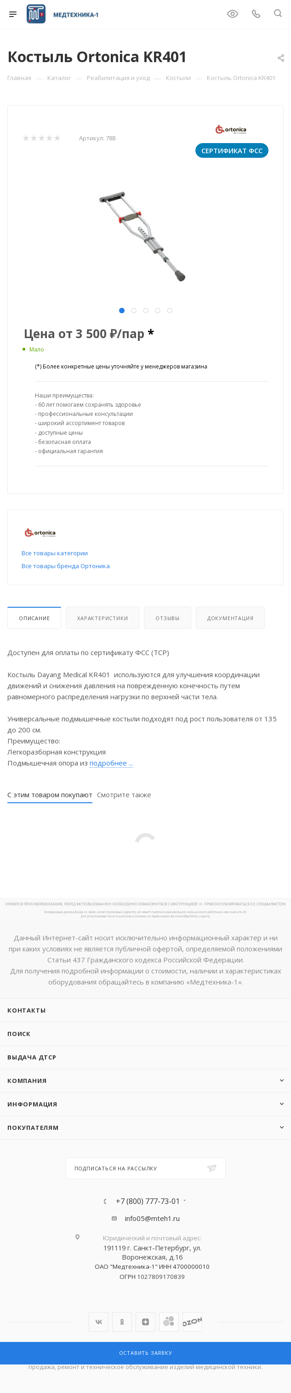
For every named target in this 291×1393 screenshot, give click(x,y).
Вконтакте (98, 1322)
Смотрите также (124, 794)
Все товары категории (55, 553)
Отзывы (167, 618)
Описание (34, 618)
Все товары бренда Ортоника (66, 566)
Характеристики (102, 618)
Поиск (19, 1034)
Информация (32, 1104)
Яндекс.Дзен (145, 1322)
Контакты (26, 1010)
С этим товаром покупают (49, 794)
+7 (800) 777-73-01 (148, 1201)
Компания (26, 1080)
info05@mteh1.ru (152, 1218)
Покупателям (33, 1127)
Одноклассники (122, 1322)
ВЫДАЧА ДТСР (32, 1057)
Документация (230, 618)
